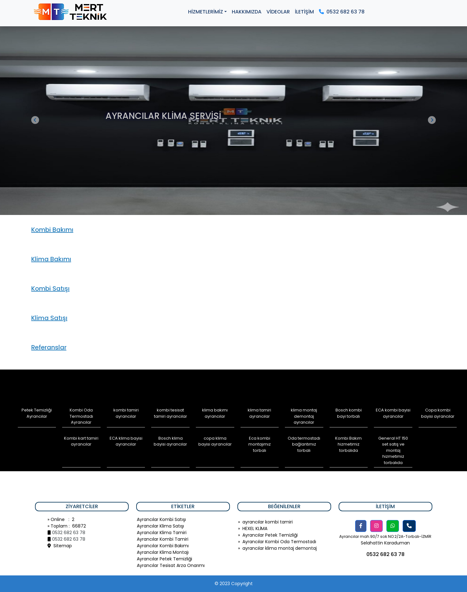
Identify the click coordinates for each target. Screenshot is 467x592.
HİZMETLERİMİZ (205, 11)
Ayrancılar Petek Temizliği (270, 535)
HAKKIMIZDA (246, 11)
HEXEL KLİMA (254, 528)
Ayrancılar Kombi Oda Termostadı (279, 541)
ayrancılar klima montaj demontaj (279, 548)
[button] (360, 526)
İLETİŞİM (304, 11)
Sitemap (59, 546)
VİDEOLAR (278, 11)
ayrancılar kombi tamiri (267, 522)
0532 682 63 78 (342, 11)
